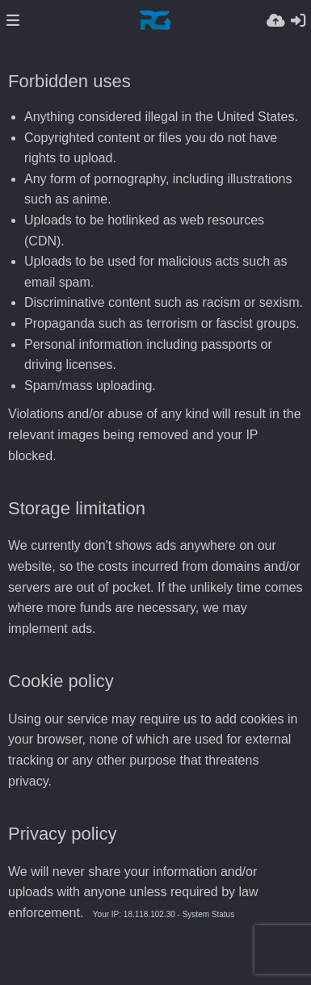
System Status (208, 914)
